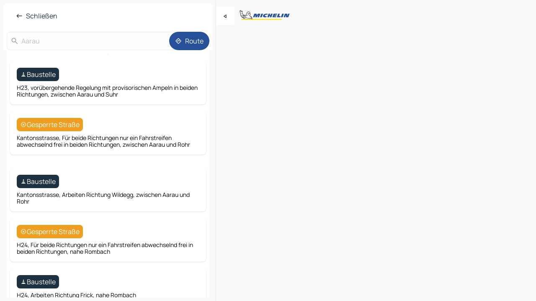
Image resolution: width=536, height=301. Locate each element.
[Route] (189, 41)
